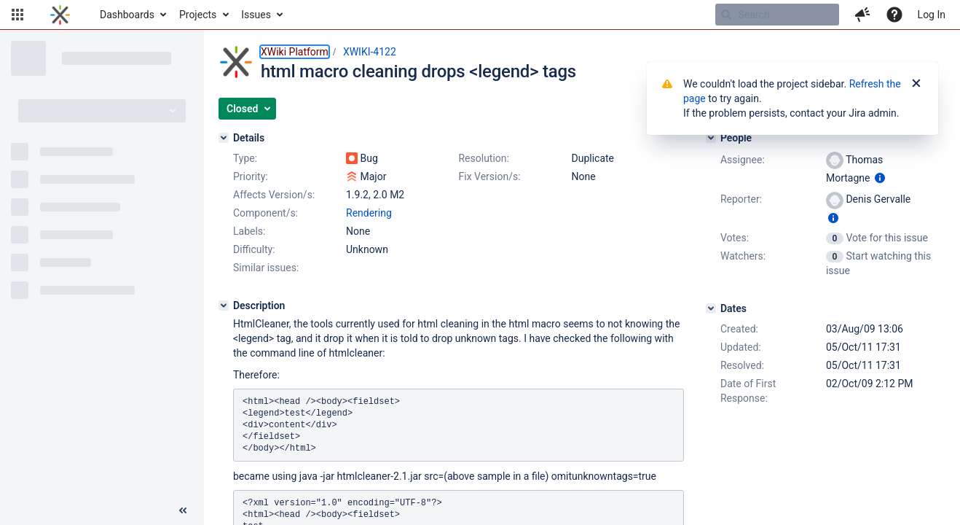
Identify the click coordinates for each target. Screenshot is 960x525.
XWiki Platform (294, 52)
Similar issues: (266, 267)
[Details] (224, 138)
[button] (17, 14)
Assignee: (742, 160)
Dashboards (127, 14)
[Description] (224, 305)
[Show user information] (880, 178)
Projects (197, 14)
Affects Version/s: (274, 195)
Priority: (250, 176)
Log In (931, 14)
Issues (256, 14)
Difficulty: (254, 249)
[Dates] (711, 308)
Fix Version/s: (489, 176)
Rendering (369, 213)
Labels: (249, 231)
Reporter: (741, 199)
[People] (711, 138)
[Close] (916, 84)
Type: (245, 158)
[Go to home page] (60, 14)
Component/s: (265, 213)
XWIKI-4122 (369, 52)
